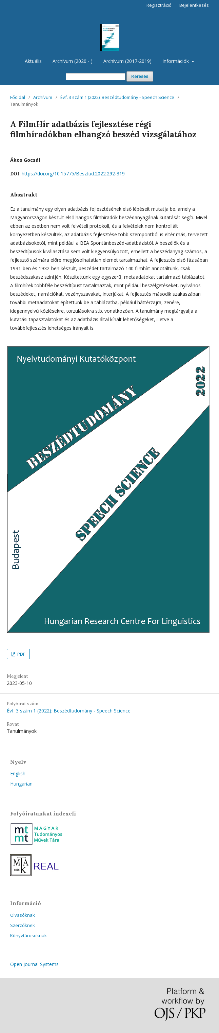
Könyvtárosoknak (28, 935)
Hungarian (21, 783)
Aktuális (33, 61)
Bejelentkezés (194, 5)
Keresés (139, 76)
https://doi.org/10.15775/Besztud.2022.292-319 (73, 173)
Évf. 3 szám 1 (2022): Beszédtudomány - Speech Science (117, 97)
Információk (176, 61)
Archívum (42, 97)
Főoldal (17, 97)
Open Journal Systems (34, 964)
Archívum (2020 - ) (73, 61)
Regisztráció (159, 5)
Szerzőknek (22, 925)
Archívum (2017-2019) (127, 61)
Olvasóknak (22, 915)
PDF (20, 654)
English (17, 773)
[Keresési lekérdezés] (95, 76)
